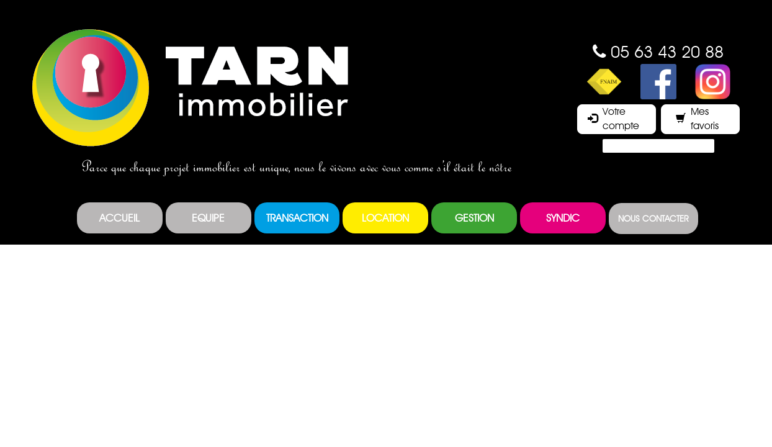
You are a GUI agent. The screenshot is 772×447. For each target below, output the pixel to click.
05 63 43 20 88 (667, 51)
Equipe (208, 218)
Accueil (119, 218)
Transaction (297, 218)
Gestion (474, 218)
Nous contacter (653, 219)
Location (385, 218)
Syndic (563, 218)
